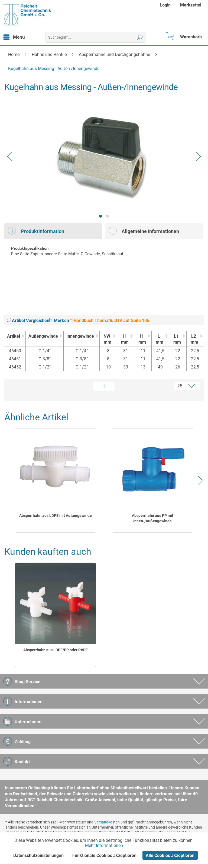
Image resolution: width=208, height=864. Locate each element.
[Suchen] (139, 37)
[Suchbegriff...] (95, 37)
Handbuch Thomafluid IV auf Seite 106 (109, 320)
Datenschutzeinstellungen (38, 855)
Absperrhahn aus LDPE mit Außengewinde (55, 515)
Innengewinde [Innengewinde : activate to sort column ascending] (80, 336)
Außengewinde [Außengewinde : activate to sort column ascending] (43, 336)
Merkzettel (190, 5)
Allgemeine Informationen (144, 231)
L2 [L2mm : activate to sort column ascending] (193, 339)
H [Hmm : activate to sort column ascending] (124, 339)
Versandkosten (107, 822)
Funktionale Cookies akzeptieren (104, 855)
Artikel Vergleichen (28, 320)
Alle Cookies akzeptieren (170, 855)
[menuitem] (166, 5)
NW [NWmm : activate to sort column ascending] (106, 339)
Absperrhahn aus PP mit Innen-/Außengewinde (152, 518)
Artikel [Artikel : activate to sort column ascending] (13, 336)
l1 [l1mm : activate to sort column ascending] (141, 339)
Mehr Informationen (104, 845)
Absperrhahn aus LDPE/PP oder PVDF (55, 650)
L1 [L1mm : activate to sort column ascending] (176, 339)
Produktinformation (36, 231)
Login (165, 5)
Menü (14, 36)
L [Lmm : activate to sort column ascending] (158, 339)
